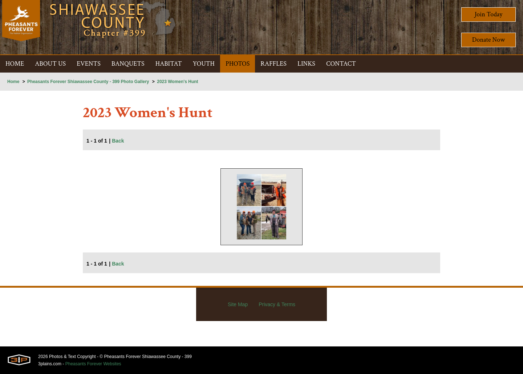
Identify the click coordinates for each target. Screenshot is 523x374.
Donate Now (488, 40)
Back (118, 141)
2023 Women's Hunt (177, 81)
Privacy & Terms (277, 304)
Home (13, 81)
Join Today (489, 14)
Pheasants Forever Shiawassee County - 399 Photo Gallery (88, 81)
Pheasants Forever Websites (93, 363)
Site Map (238, 304)
